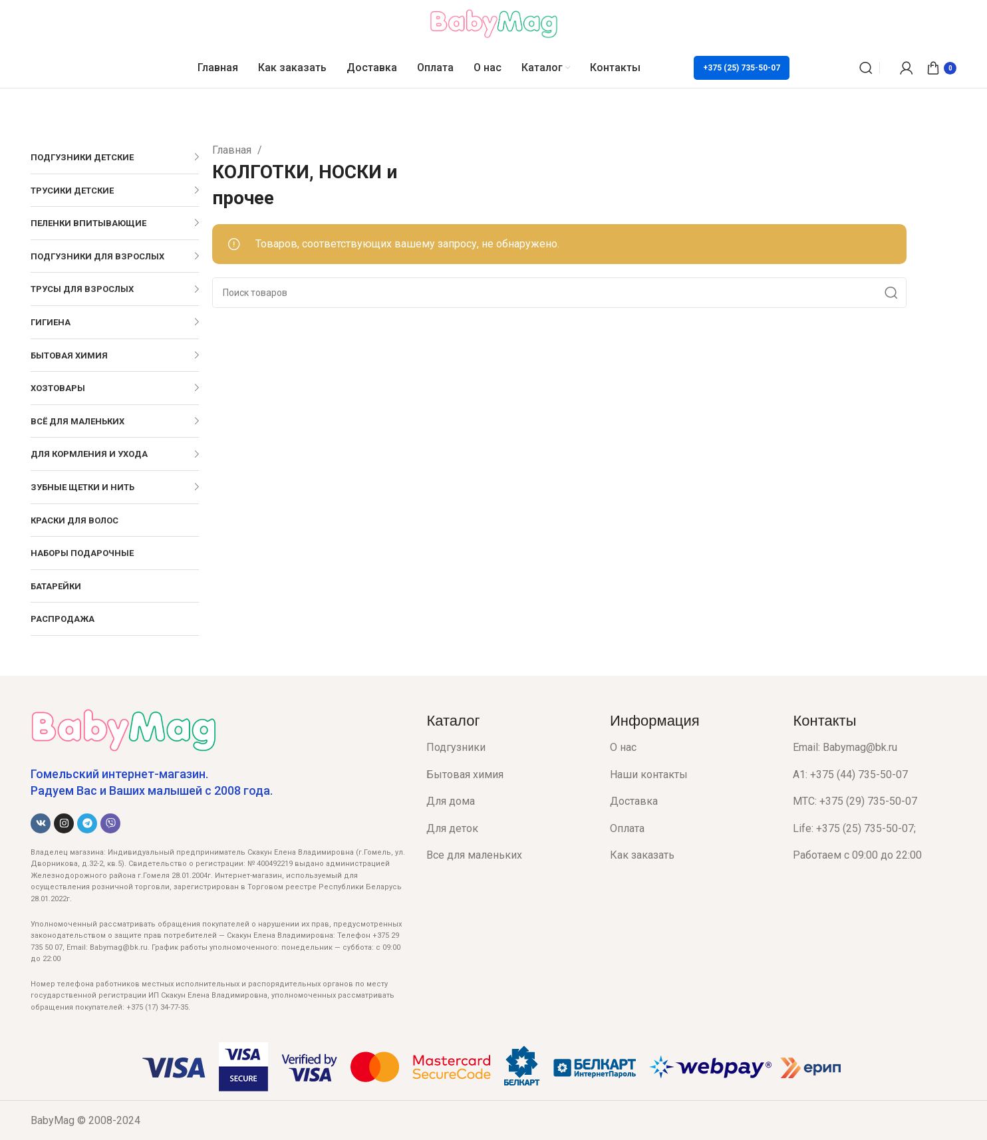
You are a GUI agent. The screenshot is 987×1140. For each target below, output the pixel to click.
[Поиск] (866, 68)
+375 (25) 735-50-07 (741, 67)
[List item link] (508, 747)
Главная (233, 150)
